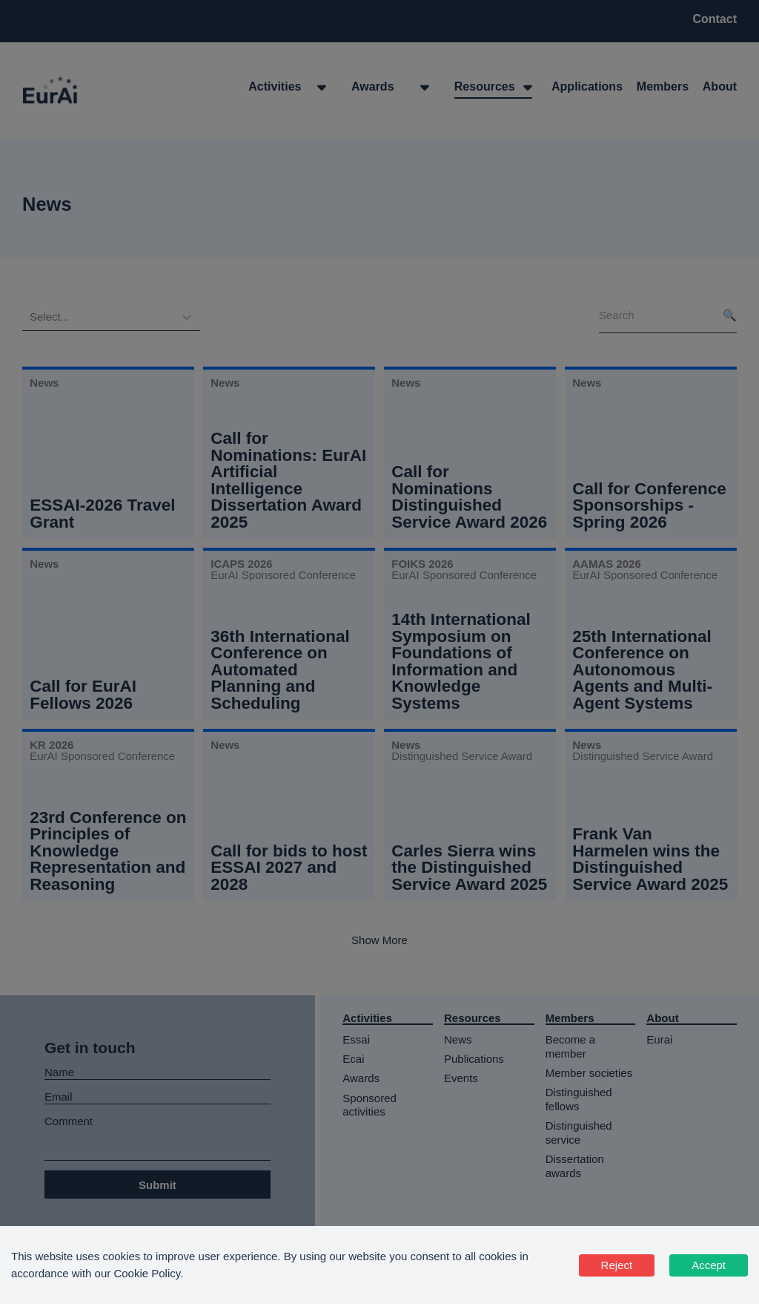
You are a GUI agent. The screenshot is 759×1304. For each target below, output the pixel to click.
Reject (617, 1265)
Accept (709, 1265)
